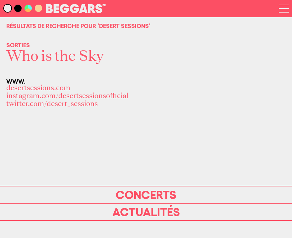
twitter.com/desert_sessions (52, 104)
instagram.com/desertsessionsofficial (67, 96)
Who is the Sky (55, 56)
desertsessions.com (38, 88)
